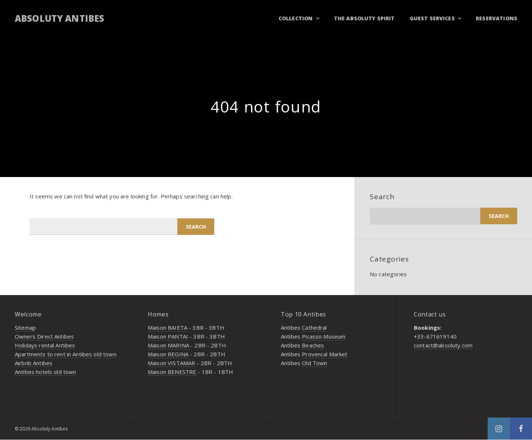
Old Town (314, 363)
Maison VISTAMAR (171, 363)
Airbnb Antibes (33, 363)
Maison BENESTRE (172, 371)
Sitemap (25, 327)
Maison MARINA (168, 345)
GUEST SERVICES (432, 18)
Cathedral (314, 327)
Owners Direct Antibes (44, 336)
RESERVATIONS (496, 18)
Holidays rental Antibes (45, 345)
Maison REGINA (168, 354)
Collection (296, 18)
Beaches (313, 345)
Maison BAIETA (167, 327)
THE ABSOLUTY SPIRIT (364, 18)
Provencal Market (324, 354)
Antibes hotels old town (45, 371)
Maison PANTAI (168, 336)
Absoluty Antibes (59, 18)
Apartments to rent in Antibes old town (65, 354)
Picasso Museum (323, 336)
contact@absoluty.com (443, 345)
